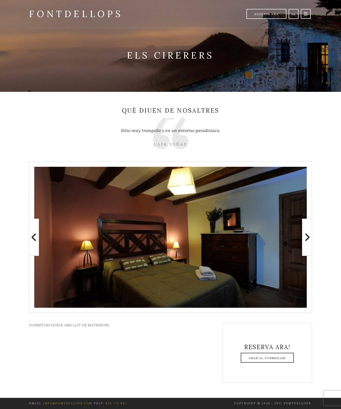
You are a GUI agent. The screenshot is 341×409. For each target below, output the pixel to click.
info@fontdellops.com (67, 403)
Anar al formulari (267, 358)
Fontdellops (76, 14)
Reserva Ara (266, 14)
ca (293, 14)
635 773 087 (116, 403)
